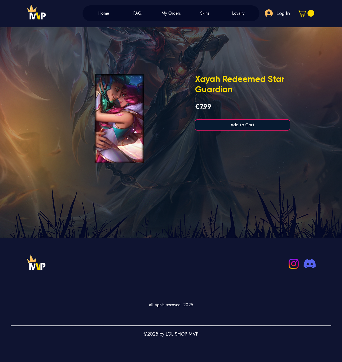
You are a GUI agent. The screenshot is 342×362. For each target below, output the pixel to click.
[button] (306, 13)
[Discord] (309, 263)
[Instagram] (293, 263)
